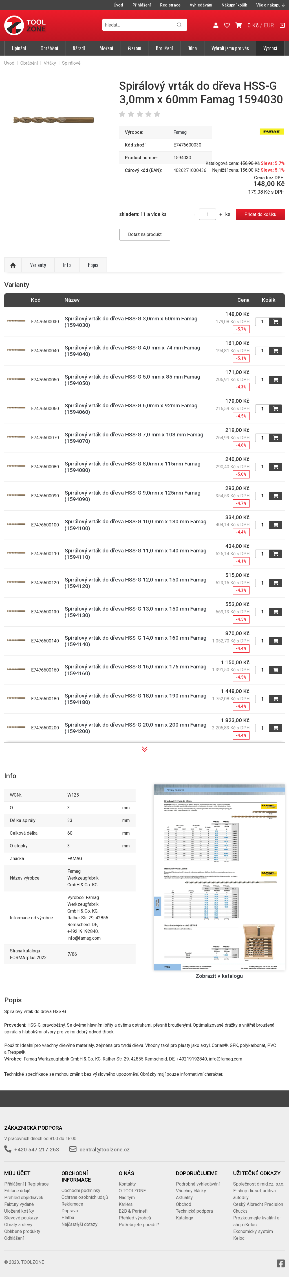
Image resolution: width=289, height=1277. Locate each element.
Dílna (192, 48)
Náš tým (127, 1197)
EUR (269, 25)
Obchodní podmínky (80, 1190)
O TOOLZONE (132, 1190)
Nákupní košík (234, 5)
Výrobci (270, 48)
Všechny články (191, 1190)
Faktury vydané (19, 1204)
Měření (106, 48)
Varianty (38, 264)
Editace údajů (17, 1190)
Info (67, 264)
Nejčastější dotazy (79, 1224)
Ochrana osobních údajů (84, 1197)
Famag (180, 132)
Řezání (134, 48)
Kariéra (126, 1204)
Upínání (19, 48)
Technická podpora (194, 1211)
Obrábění (49, 48)
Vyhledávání (201, 5)
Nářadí (79, 48)
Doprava (69, 1210)
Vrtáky (50, 63)
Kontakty (127, 1184)
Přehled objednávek (23, 1197)
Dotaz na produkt (145, 234)
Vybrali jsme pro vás (230, 48)
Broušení (164, 48)
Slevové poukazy (21, 1218)
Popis (93, 264)
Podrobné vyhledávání (198, 1184)
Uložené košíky (19, 1211)
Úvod (118, 5)
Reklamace (72, 1204)
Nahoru (13, 265)
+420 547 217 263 (36, 1149)
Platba (67, 1217)
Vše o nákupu (270, 5)
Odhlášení (14, 1238)
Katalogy (184, 1218)
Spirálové (71, 63)
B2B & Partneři (133, 1211)
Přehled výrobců (135, 1218)
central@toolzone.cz (105, 1149)
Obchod (183, 1204)
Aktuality (184, 1197)
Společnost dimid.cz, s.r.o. (258, 1184)
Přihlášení (142, 5)
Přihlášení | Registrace (26, 1184)
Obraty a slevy (18, 1224)
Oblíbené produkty (22, 1231)
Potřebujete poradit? (139, 1224)
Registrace (170, 5)
